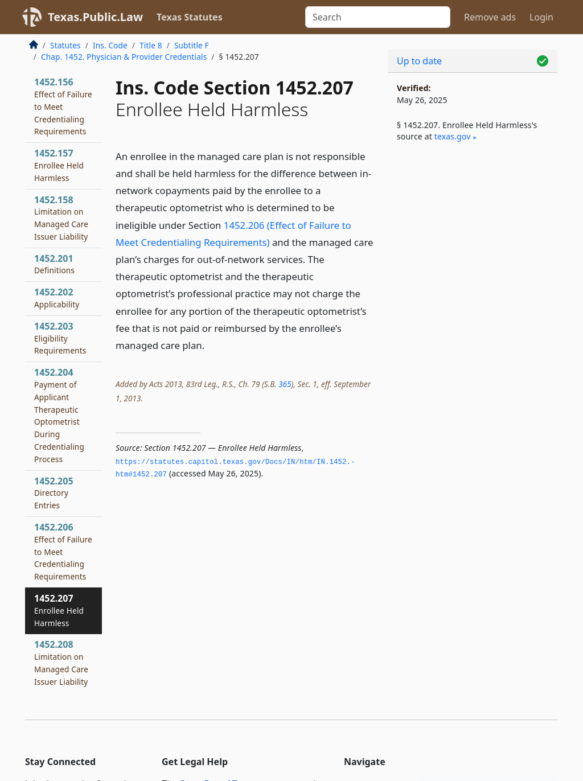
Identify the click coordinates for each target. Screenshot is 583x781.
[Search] (377, 17)
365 (284, 384)
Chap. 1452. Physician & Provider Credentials (124, 56)
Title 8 (150, 45)
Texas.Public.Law (95, 16)
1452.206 (63, 551)
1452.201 (54, 264)
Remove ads (490, 17)
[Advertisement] (472, 239)
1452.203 (60, 338)
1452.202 (56, 298)
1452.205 (53, 493)
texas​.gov (452, 136)
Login (541, 17)
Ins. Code (110, 45)
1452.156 (63, 106)
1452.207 (59, 610)
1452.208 (61, 662)
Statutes (65, 45)
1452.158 (61, 218)
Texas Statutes (190, 17)
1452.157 (59, 165)
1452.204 (59, 415)
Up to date (419, 61)
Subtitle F (191, 45)
